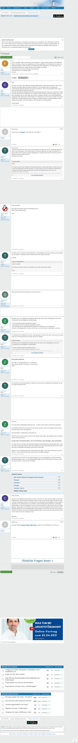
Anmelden (60, 10)
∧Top (74, 741)
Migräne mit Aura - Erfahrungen (16, 708)
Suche (25, 7)
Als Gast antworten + (6, 57)
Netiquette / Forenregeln (46, 734)
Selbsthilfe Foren (17, 7)
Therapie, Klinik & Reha (33, 718)
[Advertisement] (37, 409)
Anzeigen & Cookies (33, 734)
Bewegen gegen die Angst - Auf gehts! (18, 697)
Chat (38, 7)
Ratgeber (32, 7)
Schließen (31, 49)
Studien (53, 7)
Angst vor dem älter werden (15, 674)
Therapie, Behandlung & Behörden (18, 718)
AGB (39, 734)
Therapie (4, 53)
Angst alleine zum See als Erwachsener (19, 682)
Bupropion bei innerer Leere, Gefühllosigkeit (20, 686)
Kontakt (10, 734)
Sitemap (53, 734)
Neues (8, 7)
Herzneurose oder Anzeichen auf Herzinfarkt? (21, 701)
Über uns (15, 734)
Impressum (20, 734)
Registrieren (52, 10)
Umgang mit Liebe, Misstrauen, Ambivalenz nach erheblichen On (28, 712)
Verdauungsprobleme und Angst (16, 704)
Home (3, 7)
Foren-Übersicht (4, 718)
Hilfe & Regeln (45, 7)
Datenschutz (25, 734)
